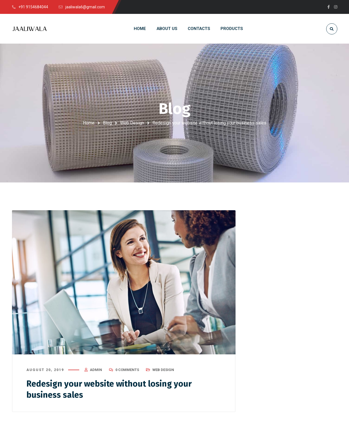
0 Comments (127, 370)
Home (89, 123)
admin (96, 370)
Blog (107, 123)
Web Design (132, 123)
